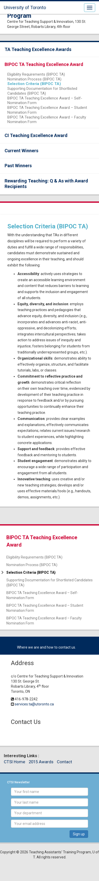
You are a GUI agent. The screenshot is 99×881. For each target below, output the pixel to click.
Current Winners (21, 150)
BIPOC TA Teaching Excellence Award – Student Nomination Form (47, 110)
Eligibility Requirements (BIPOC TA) (36, 74)
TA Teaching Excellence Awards (38, 49)
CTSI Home (14, 761)
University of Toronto (25, 7)
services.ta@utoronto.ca (34, 704)
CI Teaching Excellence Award (36, 135)
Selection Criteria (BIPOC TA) (34, 83)
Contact (64, 761)
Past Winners (18, 165)
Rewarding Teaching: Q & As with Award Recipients (46, 183)
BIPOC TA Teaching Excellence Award (44, 64)
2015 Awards (41, 761)
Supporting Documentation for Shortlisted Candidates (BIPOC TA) (42, 91)
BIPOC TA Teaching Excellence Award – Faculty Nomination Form (46, 119)
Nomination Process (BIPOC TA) (34, 79)
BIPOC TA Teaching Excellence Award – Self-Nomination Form (44, 100)
